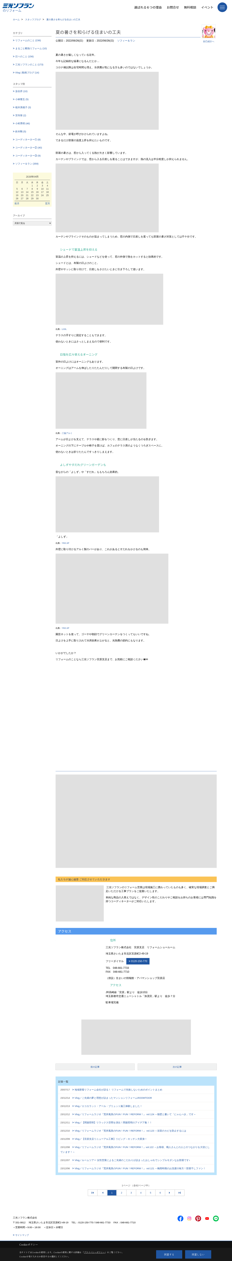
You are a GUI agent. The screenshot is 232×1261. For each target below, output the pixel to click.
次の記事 (177, 1067)
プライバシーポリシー (94, 1252)
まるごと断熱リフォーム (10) (31, 48)
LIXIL (64, 329)
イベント (207, 7)
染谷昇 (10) (21, 91)
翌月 (47, 203)
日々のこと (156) (24, 56)
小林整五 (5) (22, 99)
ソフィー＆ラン (126, 40)
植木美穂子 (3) (23, 107)
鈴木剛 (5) (20, 131)
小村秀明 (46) (22, 123)
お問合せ (173, 7)
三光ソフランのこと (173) (29, 64)
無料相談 (190, 7)
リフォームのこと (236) (28, 40)
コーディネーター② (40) (28, 147)
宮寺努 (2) (20, 115)
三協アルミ (67, 433)
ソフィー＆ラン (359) (27, 163)
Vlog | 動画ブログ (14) (27, 72)
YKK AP (65, 543)
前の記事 (95, 1067)
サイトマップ (22, 1235)
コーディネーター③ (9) (28, 155)
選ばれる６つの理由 (148, 7)
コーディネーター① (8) (28, 139)
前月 (17, 203)
